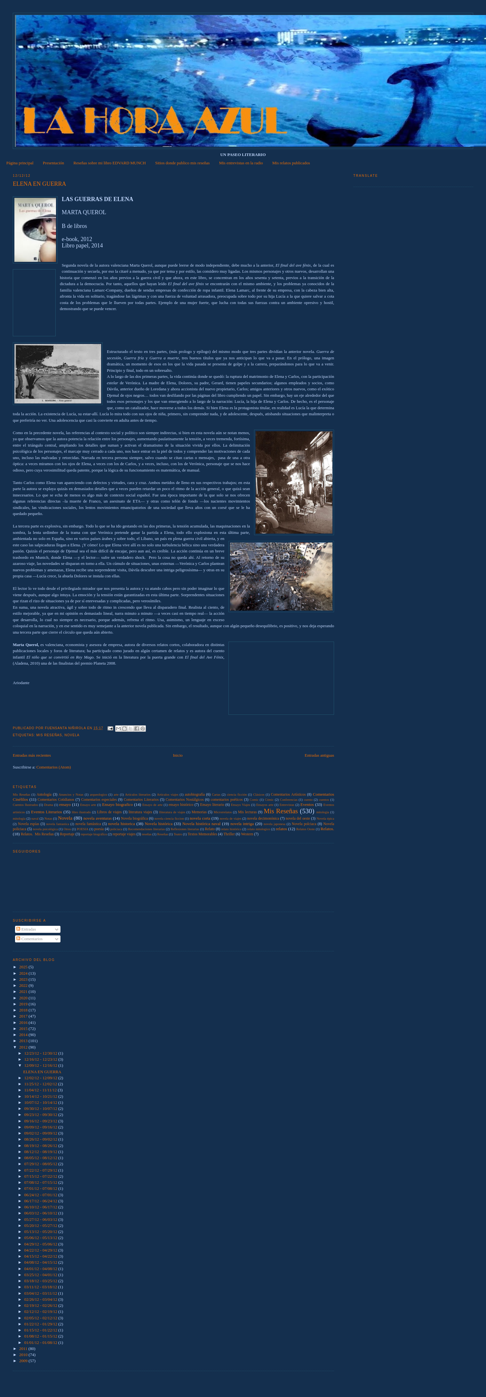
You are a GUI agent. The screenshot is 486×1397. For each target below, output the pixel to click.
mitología (19, 818)
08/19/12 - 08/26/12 (41, 1145)
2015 (23, 1028)
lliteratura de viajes (172, 812)
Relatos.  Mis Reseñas (37, 834)
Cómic (269, 799)
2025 (23, 966)
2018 (23, 1010)
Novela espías (28, 824)
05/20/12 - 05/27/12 (41, 1225)
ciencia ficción (237, 794)
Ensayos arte (265, 805)
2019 (23, 1004)
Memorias (199, 812)
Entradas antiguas (319, 755)
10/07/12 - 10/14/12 (41, 1102)
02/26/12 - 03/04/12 (41, 1299)
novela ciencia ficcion (169, 818)
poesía (99, 829)
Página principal (20, 162)
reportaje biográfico (94, 834)
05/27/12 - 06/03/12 (41, 1219)
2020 (23, 997)
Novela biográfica (134, 818)
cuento (308, 799)
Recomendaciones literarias (146, 829)
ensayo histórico (181, 805)
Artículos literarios (138, 794)
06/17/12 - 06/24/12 (41, 1200)
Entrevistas (287, 805)
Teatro (178, 834)
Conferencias (289, 799)
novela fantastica (57, 824)
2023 (23, 979)
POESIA (82, 829)
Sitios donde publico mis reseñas (182, 162)
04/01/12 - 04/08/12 (41, 1268)
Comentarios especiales (99, 800)
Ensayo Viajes (240, 805)
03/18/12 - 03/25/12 (41, 1280)
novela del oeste (298, 818)
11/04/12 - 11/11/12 (41, 1090)
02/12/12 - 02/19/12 (41, 1311)
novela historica (121, 823)
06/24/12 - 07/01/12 (41, 1194)
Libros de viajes (109, 812)
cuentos (324, 799)
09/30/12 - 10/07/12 (41, 1108)
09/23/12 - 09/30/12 (41, 1114)
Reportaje (67, 834)
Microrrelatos (223, 812)
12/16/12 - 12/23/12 (41, 1059)
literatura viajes (140, 812)
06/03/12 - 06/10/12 (41, 1213)
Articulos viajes (168, 794)
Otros (67, 829)
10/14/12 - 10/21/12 (41, 1096)
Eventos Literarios (46, 811)
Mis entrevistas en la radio (241, 162)
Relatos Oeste (305, 829)
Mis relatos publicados (291, 162)
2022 (23, 985)
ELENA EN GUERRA (39, 184)
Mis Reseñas (49, 735)
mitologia (322, 812)
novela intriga (242, 823)
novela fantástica (88, 824)
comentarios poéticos (227, 800)
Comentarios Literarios (141, 800)
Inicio (178, 755)
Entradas (26, 929)
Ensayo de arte (152, 805)
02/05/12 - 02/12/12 (41, 1317)
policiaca (116, 829)
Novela (71, 735)
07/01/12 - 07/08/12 (41, 1188)
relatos (281, 828)
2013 (23, 1040)
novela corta (200, 818)
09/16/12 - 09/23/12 (41, 1121)
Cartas (216, 794)
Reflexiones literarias (185, 829)
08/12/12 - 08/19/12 (41, 1151)
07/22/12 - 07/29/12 (41, 1170)
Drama (48, 805)
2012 (23, 1047)
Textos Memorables (202, 834)
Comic (254, 799)
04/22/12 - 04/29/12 (41, 1250)
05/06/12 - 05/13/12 (41, 1237)
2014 (23, 1034)
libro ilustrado (81, 812)
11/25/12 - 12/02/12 (41, 1083)
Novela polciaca (304, 824)
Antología (44, 794)
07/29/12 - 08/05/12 (41, 1163)
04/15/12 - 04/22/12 (41, 1256)
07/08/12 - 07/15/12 (41, 1182)
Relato (210, 829)
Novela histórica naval (201, 823)
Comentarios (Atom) (53, 767)
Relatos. (327, 828)
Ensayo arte (88, 805)
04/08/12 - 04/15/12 (41, 1262)
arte (116, 794)
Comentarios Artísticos (288, 794)
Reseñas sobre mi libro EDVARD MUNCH (110, 162)
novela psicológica (45, 829)
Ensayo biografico (117, 804)
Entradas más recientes (32, 755)
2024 (23, 973)
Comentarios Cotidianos (56, 800)
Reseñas (162, 834)
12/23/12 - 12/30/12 (41, 1053)
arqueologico (98, 794)
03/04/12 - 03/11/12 (41, 1293)
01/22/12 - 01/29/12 (41, 1324)
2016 (23, 1022)
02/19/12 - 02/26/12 (41, 1305)
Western (247, 834)
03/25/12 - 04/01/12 (41, 1274)
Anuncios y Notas (71, 794)
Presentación (53, 162)
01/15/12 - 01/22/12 (41, 1330)
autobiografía (195, 794)
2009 (23, 1360)
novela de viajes (230, 818)
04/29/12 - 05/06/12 (41, 1244)
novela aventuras (98, 818)
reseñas (147, 834)
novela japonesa (274, 824)
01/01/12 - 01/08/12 (41, 1342)
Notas (48, 818)
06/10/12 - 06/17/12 (41, 1207)
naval (35, 818)
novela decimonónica (263, 818)
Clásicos (258, 794)
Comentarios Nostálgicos (185, 800)
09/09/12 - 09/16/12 (41, 1127)
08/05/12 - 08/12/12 (41, 1157)
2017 (23, 1016)
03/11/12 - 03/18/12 (41, 1286)
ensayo (65, 804)
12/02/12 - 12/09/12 (41, 1077)
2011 (23, 1348)
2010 (23, 1354)
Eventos (307, 804)
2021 (23, 991)
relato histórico (231, 829)
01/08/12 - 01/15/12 (41, 1336)
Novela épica (325, 818)
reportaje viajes (124, 834)
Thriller (229, 834)
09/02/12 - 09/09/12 (41, 1133)
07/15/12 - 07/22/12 (41, 1176)
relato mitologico (258, 829)
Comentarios (29, 938)
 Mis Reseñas (21, 794)
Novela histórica (158, 823)
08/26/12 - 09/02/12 (41, 1139)
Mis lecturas (247, 812)
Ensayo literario (212, 805)
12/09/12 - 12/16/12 (41, 1065)
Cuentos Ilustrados (25, 805)
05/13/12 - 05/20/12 (41, 1231)
